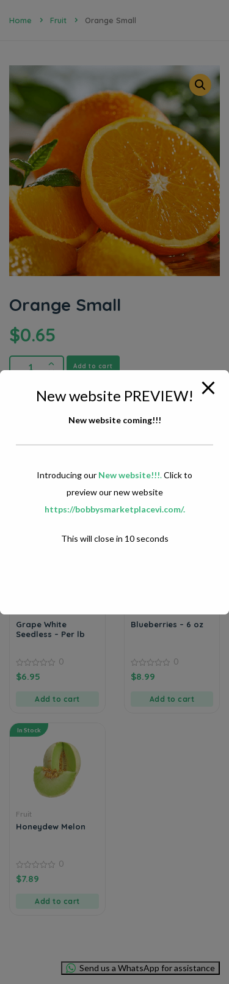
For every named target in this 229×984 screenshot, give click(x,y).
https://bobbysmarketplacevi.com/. (115, 509)
